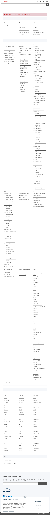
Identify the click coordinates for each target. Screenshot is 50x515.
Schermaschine (38, 187)
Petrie (34, 347)
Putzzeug (37, 139)
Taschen (7, 260)
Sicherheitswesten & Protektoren (10, 235)
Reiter (20, 52)
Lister (34, 338)
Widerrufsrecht (36, 34)
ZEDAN (34, 379)
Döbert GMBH (36, 295)
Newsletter (21, 34)
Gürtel (7, 257)
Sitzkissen (35, 159)
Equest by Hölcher (37, 303)
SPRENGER (21, 436)
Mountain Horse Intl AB (38, 343)
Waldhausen (36, 448)
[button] (37, 1)
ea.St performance (10, 197)
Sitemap (35, 27)
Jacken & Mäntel (9, 199)
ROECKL (20, 433)
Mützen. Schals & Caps (11, 258)
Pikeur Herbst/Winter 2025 (24, 64)
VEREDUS (35, 372)
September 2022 (7, 460)
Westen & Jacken (9, 210)
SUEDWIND (6, 438)
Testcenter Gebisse (39, 82)
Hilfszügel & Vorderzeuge (38, 96)
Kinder (7, 227)
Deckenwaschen (7, 274)
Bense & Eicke (36, 282)
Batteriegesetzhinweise (38, 32)
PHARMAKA (35, 431)
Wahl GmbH (36, 375)
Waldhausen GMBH (37, 377)
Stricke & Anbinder (39, 94)
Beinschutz (22, 89)
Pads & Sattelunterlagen (40, 142)
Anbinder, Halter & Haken (39, 193)
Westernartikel (36, 183)
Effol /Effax (21, 395)
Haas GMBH (36, 318)
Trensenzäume (38, 168)
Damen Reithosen (24, 58)
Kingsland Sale (23, 66)
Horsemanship (36, 102)
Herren (7, 225)
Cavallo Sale (23, 70)
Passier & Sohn (36, 345)
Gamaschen (37, 52)
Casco (34, 289)
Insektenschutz (36, 106)
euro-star (35, 310)
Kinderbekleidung (24, 59)
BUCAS (5, 448)
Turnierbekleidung (24, 72)
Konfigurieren (38, 505)
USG (20, 438)
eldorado (35, 301)
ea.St (34, 297)
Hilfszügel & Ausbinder (40, 98)
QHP (5, 405)
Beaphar (6, 409)
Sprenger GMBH (36, 360)
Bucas (34, 286)
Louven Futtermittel (37, 340)
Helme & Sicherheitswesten (10, 231)
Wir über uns (21, 22)
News (20, 25)
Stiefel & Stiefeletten (24, 74)
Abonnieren (42, 483)
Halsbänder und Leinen (24, 193)
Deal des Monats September (10, 463)
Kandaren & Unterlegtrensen (38, 76)
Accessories (22, 91)
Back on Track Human (8, 266)
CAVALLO (21, 412)
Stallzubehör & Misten (38, 204)
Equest (34, 414)
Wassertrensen (38, 84)
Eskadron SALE (22, 46)
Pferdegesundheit (37, 128)
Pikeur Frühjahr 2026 (8, 53)
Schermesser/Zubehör (40, 188)
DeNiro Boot (36, 293)
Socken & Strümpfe (8, 262)
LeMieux (35, 334)
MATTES (6, 429)
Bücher (20, 273)
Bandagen (37, 48)
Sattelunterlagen (37, 141)
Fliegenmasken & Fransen (38, 67)
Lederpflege (37, 132)
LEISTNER (6, 426)
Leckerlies (35, 202)
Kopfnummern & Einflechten (38, 180)
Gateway (20, 450)
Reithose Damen (9, 203)
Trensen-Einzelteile (39, 174)
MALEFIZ (35, 426)
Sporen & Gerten (7, 238)
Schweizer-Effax (36, 358)
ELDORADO (35, 395)
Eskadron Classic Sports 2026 (9, 47)
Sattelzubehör (36, 146)
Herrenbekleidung (24, 61)
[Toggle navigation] (1, 1)
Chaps (7, 245)
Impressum (35, 29)
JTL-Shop (43, 513)
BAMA (34, 280)
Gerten (7, 240)
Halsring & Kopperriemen (38, 92)
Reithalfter (37, 172)
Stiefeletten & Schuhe (10, 251)
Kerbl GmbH (36, 327)
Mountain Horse (22, 429)
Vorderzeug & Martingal (40, 100)
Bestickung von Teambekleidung (7, 271)
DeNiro (5, 443)
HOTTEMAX (6, 400)
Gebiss (34, 73)
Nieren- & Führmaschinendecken (40, 122)
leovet (34, 336)
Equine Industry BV (37, 305)
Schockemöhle (36, 357)
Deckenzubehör (38, 116)
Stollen (34, 163)
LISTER (20, 426)
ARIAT (5, 393)
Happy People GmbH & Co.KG (38, 322)
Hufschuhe (37, 57)
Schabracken (23, 83)
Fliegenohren (38, 69)
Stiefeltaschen (9, 253)
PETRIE (20, 431)
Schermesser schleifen (9, 276)
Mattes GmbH (36, 342)
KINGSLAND (21, 441)
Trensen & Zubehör (37, 165)
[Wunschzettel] (40, 1)
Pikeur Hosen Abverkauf (25, 54)
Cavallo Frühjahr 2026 (9, 55)
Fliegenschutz (36, 64)
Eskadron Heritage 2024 (25, 48)
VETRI (20, 445)
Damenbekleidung (8, 193)
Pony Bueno (36, 351)
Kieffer (34, 328)
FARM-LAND (21, 397)
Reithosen (8, 208)
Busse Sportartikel (37, 288)
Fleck (34, 316)
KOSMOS (35, 400)
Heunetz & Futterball (38, 200)
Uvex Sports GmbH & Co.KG (39, 370)
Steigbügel (37, 155)
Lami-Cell (35, 330)
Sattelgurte (37, 151)
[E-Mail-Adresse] (20, 483)
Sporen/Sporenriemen (10, 242)
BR (34, 284)
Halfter (36, 89)
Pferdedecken (36, 111)
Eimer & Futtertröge (37, 198)
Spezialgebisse (38, 80)
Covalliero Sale (23, 68)
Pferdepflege (38, 134)
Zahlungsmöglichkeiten (24, 29)
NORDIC (35, 429)
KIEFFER (5, 424)
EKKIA (34, 299)
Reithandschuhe (7, 229)
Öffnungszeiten (7, 25)
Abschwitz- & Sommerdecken (38, 114)
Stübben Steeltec (37, 364)
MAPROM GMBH (37, 402)
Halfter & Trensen (24, 81)
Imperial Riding (36, 325)
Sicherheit (22, 76)
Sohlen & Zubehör (9, 249)
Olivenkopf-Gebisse (39, 78)
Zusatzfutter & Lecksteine (39, 206)
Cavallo (35, 291)
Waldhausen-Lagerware (38, 445)
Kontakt (5, 22)
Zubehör (22, 85)
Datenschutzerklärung (25, 479)
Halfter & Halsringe (37, 87)
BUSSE (34, 409)
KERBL (34, 421)
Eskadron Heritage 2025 (9, 61)
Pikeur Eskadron (36, 349)
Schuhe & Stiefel (7, 243)
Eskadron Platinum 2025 (25, 50)
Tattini (20, 407)
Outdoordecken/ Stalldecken (38, 126)
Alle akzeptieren (38, 501)
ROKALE (20, 405)
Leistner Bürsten (37, 332)
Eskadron (35, 308)
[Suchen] (23, 4)
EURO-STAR (21, 417)
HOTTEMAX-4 (21, 400)
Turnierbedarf (36, 178)
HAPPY (34, 397)
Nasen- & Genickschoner (38, 109)
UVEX (34, 438)
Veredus (20, 443)
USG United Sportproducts (39, 368)
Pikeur (5, 433)
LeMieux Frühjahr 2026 (9, 51)
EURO (5, 397)
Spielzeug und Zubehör (24, 199)
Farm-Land (35, 314)
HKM (34, 441)
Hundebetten (22, 197)
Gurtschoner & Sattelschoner (38, 149)
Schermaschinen (37, 185)
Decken (22, 87)
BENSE (20, 409)
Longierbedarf (36, 108)
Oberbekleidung (9, 201)
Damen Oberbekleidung (25, 56)
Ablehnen (38, 508)
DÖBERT (6, 395)
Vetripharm (35, 373)
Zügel (36, 170)
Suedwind (35, 366)
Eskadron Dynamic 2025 (9, 59)
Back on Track (36, 278)
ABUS (34, 271)
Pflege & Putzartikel (37, 130)
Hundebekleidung (23, 195)
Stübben (35, 362)
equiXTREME (21, 414)
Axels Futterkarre (37, 276)
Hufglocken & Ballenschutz (38, 55)
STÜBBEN (35, 436)
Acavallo (6, 450)
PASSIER (6, 431)
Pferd (20, 80)
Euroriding (35, 312)
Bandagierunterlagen (39, 50)
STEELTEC (6, 407)
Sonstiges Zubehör (37, 161)
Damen (7, 223)
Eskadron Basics (36, 62)
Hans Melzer (36, 320)
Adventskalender (22, 271)
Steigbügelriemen (39, 157)
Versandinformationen (24, 32)
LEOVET (20, 424)
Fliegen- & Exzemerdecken (38, 119)
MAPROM (21, 402)
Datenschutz (36, 25)
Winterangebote (7, 63)
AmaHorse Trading (37, 273)
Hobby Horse (7, 382)
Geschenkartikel (22, 274)
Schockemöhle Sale (24, 78)
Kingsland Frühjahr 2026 (9, 50)
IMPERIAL (21, 421)
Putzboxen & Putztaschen (37, 136)
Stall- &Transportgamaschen (40, 60)
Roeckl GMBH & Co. (37, 355)
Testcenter (6, 278)
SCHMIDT (35, 405)
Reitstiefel (8, 247)
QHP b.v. (35, 353)
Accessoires (6, 255)
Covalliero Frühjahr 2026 (9, 57)
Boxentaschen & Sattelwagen (36, 196)
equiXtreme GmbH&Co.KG (39, 306)
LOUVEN (6, 402)
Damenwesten (9, 195)
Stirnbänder (37, 176)
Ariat (34, 274)
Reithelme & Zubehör (10, 233)
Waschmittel (6, 264)
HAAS (20, 419)
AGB (34, 22)
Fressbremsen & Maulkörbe (39, 71)
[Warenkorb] (45, 1)
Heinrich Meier (7, 421)
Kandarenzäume (38, 166)
